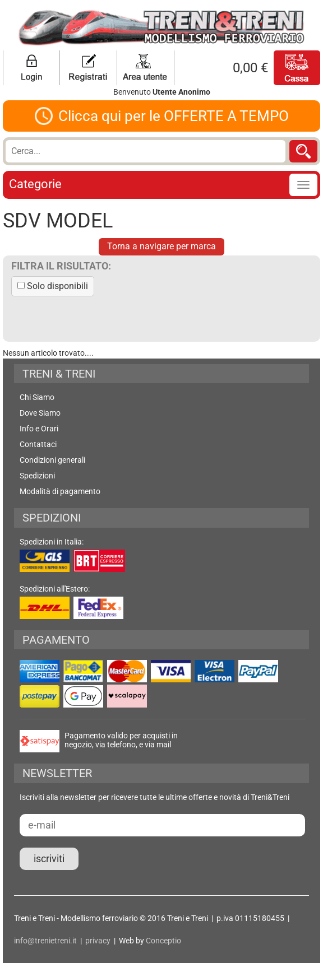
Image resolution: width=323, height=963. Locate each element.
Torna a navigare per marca (161, 246)
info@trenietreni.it (45, 940)
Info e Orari (39, 428)
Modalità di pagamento (60, 491)
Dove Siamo (40, 412)
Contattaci (38, 444)
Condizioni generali (52, 459)
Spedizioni (37, 475)
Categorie (35, 184)
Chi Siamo (37, 397)
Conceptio (163, 940)
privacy (97, 940)
